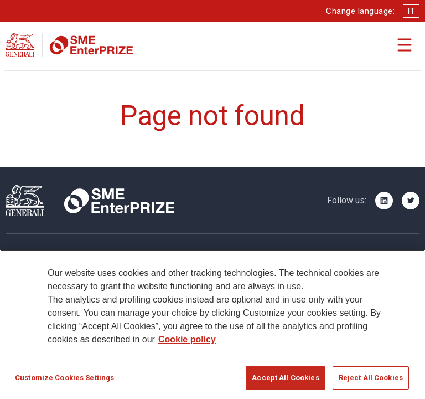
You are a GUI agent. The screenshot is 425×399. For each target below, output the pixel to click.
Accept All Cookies (285, 381)
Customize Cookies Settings (64, 381)
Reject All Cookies (371, 381)
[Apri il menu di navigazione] (404, 45)
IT (411, 11)
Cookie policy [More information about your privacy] (187, 342)
